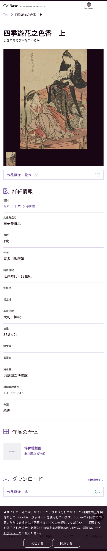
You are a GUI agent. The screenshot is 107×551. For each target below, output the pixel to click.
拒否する (37, 543)
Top (5, 15)
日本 (18, 206)
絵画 (6, 206)
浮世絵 (30, 206)
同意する (66, 543)
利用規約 (94, 480)
